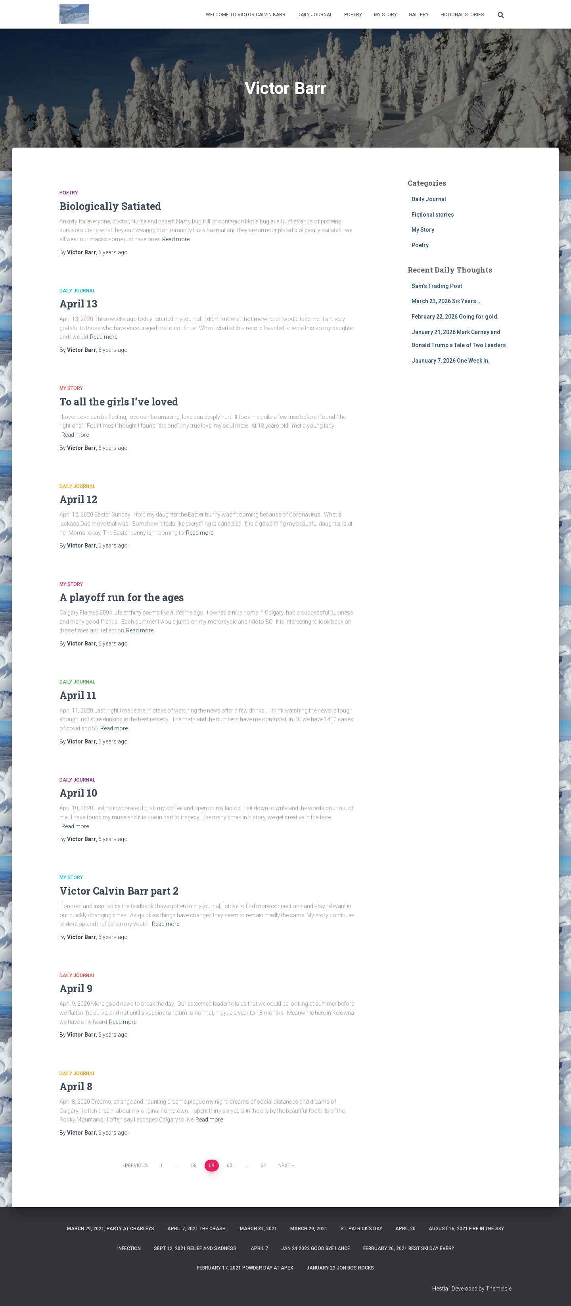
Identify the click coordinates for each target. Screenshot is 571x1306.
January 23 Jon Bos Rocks (340, 1268)
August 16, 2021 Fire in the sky (466, 1228)
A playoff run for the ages (121, 597)
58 (194, 1165)
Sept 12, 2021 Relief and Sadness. (196, 1248)
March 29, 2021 (309, 1228)
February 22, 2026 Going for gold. (455, 316)
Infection (129, 1248)
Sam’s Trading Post (437, 286)
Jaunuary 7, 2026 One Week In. (451, 360)
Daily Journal (314, 14)
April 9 (75, 988)
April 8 (75, 1086)
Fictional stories (462, 14)
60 (229, 1165)
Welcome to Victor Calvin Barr (246, 14)
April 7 (259, 1248)
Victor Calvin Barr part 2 (118, 890)
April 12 (78, 499)
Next (284, 1165)
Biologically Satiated (110, 206)
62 (263, 1165)
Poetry (353, 14)
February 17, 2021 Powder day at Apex (245, 1268)
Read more (176, 239)
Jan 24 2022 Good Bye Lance (315, 1248)
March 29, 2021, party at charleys (110, 1228)
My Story (385, 14)
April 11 (77, 695)
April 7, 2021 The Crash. (197, 1228)
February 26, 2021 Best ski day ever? (408, 1248)
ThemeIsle (499, 1288)
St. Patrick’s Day (361, 1228)
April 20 (405, 1228)
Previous (136, 1165)
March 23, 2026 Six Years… (446, 301)
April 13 (78, 303)
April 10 (78, 792)
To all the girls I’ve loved (118, 401)
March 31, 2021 (258, 1228)
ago (113, 252)
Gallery (419, 14)
